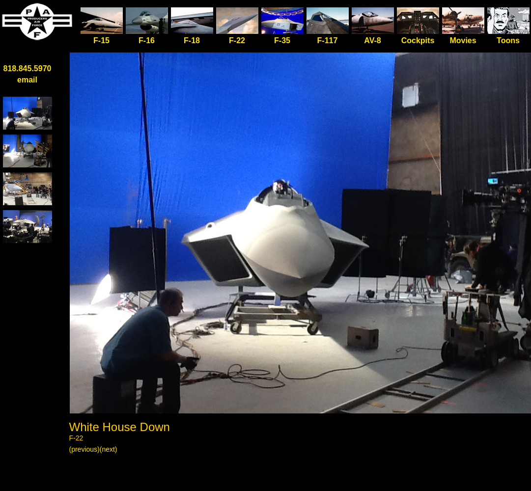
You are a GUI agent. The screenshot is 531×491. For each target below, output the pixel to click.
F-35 (282, 40)
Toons (508, 40)
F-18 (192, 40)
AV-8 (372, 40)
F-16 (147, 40)
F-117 (327, 40)
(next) (108, 449)
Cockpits (418, 40)
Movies (462, 40)
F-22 (237, 40)
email (27, 80)
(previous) (84, 449)
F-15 (101, 36)
